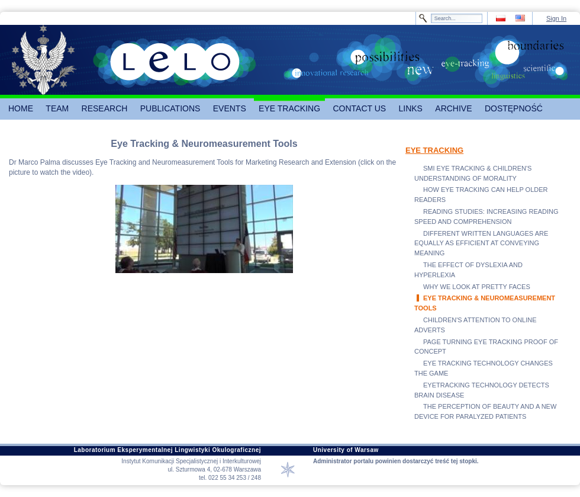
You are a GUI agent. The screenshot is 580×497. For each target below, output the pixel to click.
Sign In (556, 18)
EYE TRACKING (434, 150)
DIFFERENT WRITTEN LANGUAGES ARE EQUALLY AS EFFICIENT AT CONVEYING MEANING (481, 243)
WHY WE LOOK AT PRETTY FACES (476, 286)
